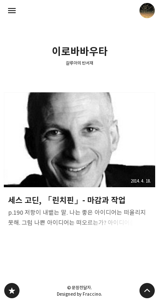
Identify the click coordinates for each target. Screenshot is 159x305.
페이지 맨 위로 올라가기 (147, 290)
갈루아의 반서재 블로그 (12, 290)
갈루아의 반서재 (80, 63)
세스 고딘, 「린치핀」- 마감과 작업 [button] (80, 162)
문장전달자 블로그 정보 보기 (147, 10)
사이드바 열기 (12, 10)
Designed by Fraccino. (79, 294)
